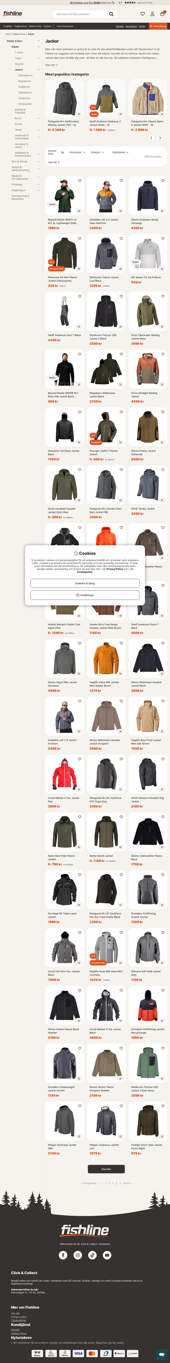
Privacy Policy (114, 568)
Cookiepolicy (85, 571)
